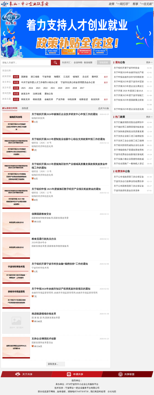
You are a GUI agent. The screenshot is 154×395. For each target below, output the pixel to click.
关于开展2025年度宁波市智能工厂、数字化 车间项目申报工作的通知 (129, 96)
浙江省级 (35, 77)
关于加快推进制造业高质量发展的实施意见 (129, 132)
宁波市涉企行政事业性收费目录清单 (129, 182)
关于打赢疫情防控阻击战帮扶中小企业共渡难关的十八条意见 (129, 123)
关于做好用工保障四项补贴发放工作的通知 (129, 127)
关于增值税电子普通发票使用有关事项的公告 (129, 150)
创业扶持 (95, 99)
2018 (75, 88)
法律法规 (37, 94)
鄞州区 (95, 77)
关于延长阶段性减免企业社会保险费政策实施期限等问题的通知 (129, 146)
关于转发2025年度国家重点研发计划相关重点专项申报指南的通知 (129, 100)
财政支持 (25, 99)
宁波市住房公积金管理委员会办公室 (78, 82)
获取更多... (53, 364)
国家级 (24, 77)
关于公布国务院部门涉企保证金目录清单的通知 (129, 186)
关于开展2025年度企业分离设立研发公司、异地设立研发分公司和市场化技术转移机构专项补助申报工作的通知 (129, 87)
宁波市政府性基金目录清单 (126, 190)
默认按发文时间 (9, 108)
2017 (82, 88)
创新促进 (83, 99)
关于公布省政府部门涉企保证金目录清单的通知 (129, 177)
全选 (16, 77)
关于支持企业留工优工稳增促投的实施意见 (129, 136)
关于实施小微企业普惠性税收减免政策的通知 (129, 159)
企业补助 (78, 62)
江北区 (66, 77)
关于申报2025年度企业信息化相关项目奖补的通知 (129, 110)
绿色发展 (72, 99)
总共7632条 (103, 108)
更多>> (149, 62)
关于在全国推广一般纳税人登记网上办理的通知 (129, 164)
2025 (23, 88)
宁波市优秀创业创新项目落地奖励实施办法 (129, 155)
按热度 (25, 108)
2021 (53, 88)
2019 (67, 88)
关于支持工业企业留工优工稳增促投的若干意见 (129, 141)
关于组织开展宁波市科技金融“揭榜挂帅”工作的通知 (126, 68)
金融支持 (48, 99)
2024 (31, 88)
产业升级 (60, 99)
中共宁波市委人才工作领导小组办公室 (39, 82)
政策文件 (25, 94)
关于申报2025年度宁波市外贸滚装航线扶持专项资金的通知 (129, 82)
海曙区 (57, 77)
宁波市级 (46, 77)
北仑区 (85, 77)
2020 (60, 88)
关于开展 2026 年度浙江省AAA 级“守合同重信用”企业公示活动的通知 (128, 91)
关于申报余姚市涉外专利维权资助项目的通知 (129, 77)
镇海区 (76, 77)
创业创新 (88, 62)
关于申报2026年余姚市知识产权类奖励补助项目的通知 (129, 73)
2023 (38, 88)
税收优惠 (37, 99)
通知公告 (48, 94)
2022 (45, 88)
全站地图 (112, 391)
